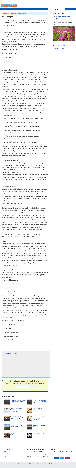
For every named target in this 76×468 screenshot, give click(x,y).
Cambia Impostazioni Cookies (41, 466)
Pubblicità (5, 458)
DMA (37, 177)
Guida (4, 451)
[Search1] (57, 9)
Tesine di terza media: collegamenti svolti (38, 409)
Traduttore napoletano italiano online (16, 426)
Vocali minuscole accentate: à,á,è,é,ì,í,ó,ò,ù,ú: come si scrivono (17, 402)
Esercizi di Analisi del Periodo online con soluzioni (38, 418)
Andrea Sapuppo (54, 463)
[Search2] (22, 387)
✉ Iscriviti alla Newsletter (38, 451)
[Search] (32, 387)
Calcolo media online (38, 433)
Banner (4, 456)
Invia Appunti (6, 454)
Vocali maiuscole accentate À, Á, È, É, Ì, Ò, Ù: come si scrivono (40, 402)
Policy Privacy (31, 466)
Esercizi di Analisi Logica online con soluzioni (17, 417)
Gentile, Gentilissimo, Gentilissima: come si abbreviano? (16, 410)
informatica (9, 353)
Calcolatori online (60, 45)
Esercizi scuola (59, 48)
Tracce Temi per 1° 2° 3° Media (17, 434)
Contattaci (5, 453)
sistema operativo (15, 353)
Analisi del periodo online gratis (40, 426)
